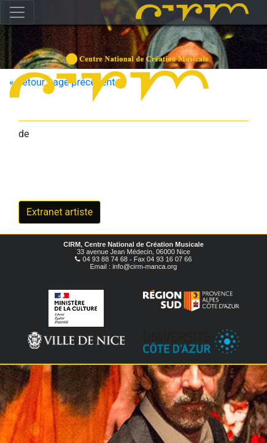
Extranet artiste (59, 212)
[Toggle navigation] (17, 12)
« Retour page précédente (64, 82)
